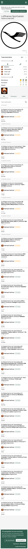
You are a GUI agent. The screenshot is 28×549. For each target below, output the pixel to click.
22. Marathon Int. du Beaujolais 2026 (12, 110)
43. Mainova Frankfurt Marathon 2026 (12, 128)
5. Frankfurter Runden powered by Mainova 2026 (12, 426)
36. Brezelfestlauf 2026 (12, 286)
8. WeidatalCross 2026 (12, 183)
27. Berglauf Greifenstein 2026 (12, 440)
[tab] (7, 64)
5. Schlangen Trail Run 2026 (11, 456)
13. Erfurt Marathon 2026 (12, 165)
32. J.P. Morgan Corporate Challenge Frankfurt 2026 (13, 409)
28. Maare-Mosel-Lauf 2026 (12, 202)
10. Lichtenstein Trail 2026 (12, 472)
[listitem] (14, 67)
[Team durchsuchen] (12, 102)
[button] (14, 57)
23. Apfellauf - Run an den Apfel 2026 (12, 347)
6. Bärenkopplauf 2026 (12, 239)
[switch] (22, 57)
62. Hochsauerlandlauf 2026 (12, 270)
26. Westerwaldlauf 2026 (12, 503)
